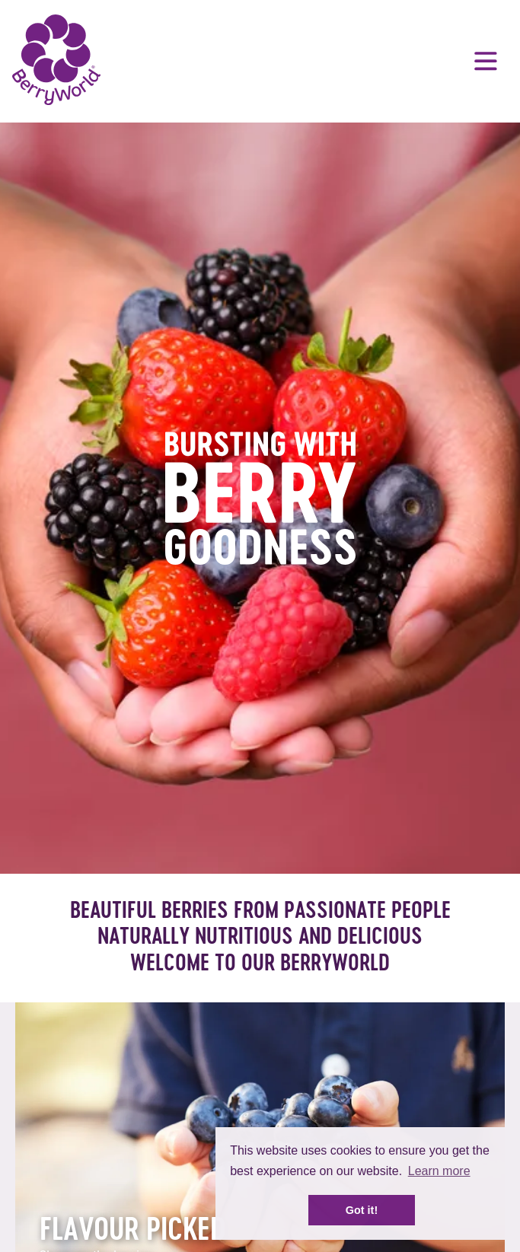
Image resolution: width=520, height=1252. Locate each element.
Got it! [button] (362, 1210)
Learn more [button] (439, 1170)
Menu (485, 60)
